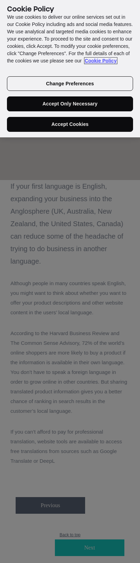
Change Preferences (70, 81)
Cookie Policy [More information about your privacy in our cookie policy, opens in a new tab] (101, 58)
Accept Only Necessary (70, 101)
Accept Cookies (70, 122)
